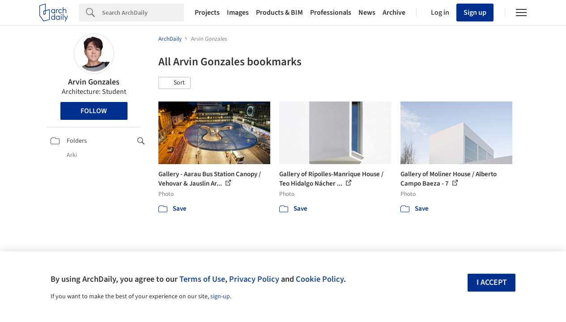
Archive (394, 12)
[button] (174, 83)
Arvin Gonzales (93, 82)
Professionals (330, 12)
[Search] (143, 12)
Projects (207, 12)
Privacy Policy (254, 279)
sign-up (220, 296)
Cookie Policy (320, 279)
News (366, 12)
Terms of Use (202, 279)
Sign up (475, 12)
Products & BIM (279, 12)
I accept (492, 282)
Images (238, 12)
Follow (94, 111)
